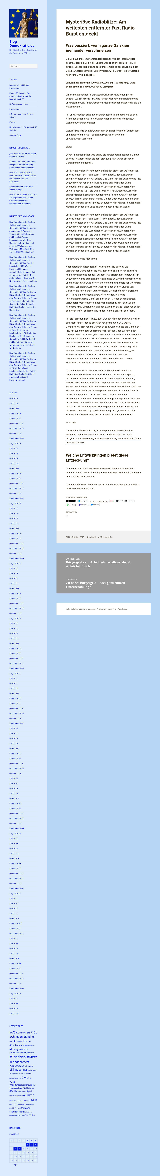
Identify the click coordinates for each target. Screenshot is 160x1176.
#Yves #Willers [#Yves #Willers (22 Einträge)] (18, 1101)
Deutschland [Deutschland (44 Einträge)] (23, 1108)
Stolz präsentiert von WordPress (113, 609)
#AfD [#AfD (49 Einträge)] (12, 1032)
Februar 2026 (15, 413)
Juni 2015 (13, 1003)
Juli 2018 (13, 838)
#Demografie (106, 537)
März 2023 (14, 588)
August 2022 (15, 618)
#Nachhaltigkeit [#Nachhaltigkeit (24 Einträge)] (28, 1088)
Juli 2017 (13, 898)
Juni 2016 (13, 943)
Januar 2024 (14, 538)
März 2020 (14, 748)
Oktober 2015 (15, 983)
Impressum (14, 109)
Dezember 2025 (16, 423)
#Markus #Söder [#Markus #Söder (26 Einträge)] (25, 1073)
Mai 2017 (13, 908)
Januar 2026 (14, 418)
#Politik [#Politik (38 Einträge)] (13, 1091)
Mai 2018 (13, 848)
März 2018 (14, 858)
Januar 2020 (14, 758)
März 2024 (14, 528)
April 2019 (13, 793)
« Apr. (15, 1164)
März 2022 (14, 643)
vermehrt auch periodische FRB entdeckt (111, 406)
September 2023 (16, 558)
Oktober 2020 (15, 718)
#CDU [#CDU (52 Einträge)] (33, 1032)
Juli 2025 (13, 448)
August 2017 (15, 893)
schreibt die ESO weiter (118, 322)
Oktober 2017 (15, 883)
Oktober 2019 (15, 773)
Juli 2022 (13, 623)
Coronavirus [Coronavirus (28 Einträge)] (29, 1105)
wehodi (92, 537)
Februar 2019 (15, 803)
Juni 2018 (13, 843)
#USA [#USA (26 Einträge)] (11, 1101)
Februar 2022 (15, 648)
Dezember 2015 (16, 973)
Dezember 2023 (16, 543)
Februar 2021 (15, 698)
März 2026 (14, 408)
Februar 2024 (15, 533)
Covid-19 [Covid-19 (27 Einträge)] (12, 1108)
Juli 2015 (13, 998)
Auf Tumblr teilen (99, 501)
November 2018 (16, 818)
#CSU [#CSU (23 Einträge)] (11, 1042)
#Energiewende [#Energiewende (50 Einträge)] (18, 1049)
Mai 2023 (13, 578)
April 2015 (13, 1013)
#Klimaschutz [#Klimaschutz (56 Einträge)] (18, 1069)
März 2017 (14, 918)
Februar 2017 (15, 923)
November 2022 (16, 608)
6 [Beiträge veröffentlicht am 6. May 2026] (19, 1148)
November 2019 (16, 768)
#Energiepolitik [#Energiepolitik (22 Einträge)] (29, 1045)
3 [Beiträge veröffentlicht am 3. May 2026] (35, 1144)
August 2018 (15, 833)
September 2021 (16, 668)
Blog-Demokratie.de (21, 43)
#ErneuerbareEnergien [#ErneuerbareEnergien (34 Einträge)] (19, 1052)
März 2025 (14, 468)
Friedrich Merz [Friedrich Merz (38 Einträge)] (16, 1111)
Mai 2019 (13, 788)
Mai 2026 (13, 398)
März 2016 (14, 958)
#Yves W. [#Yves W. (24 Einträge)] (27, 1101)
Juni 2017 (13, 903)
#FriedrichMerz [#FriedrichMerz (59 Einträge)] (19, 1062)
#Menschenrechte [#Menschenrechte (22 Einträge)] (15, 1078)
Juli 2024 (13, 508)
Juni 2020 (13, 733)
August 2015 (15, 993)
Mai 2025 (13, 458)
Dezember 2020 (16, 708)
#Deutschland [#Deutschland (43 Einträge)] (16, 1045)
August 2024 (15, 503)
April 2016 (13, 953)
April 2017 (13, 913)
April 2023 (13, 583)
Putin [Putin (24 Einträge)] (18, 1115)
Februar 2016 (15, 963)
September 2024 (16, 498)
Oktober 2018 (15, 823)
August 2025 (15, 443)
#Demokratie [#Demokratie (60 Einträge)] (22, 1041)
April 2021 (13, 688)
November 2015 (16, 978)
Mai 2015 (13, 1008)
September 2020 (16, 723)
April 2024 (13, 523)
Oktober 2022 (15, 613)
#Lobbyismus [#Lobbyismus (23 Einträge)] (13, 1073)
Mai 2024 (13, 518)
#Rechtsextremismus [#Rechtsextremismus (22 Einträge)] (16, 1096)
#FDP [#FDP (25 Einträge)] (32, 1053)
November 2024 (16, 488)
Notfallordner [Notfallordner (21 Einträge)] (28, 1112)
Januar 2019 (14, 808)
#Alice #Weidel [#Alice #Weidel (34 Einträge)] (23, 1033)
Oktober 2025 (15, 433)
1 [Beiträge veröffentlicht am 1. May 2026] (27, 1144)
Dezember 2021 (16, 658)
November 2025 (16, 428)
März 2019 (14, 798)
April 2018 (13, 853)
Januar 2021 (14, 703)
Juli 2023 (13, 568)
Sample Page (15, 135)
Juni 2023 (13, 573)
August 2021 (15, 673)
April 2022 (13, 638)
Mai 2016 (13, 948)
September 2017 (16, 888)
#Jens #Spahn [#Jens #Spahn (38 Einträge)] (16, 1066)
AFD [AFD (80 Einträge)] (34, 1100)
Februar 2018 (15, 863)
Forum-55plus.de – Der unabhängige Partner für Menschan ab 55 (20, 96)
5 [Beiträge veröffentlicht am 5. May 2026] (15, 1148)
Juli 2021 (13, 678)
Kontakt (12, 122)
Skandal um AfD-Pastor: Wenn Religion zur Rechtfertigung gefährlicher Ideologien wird (22, 165)
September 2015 (16, 988)
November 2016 (16, 933)
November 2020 (16, 713)
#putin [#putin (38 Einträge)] (30, 1091)
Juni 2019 (13, 783)
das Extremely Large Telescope (117, 306)
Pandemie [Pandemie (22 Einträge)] (12, 1115)
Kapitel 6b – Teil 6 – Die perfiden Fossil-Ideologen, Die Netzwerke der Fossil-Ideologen (23, 278)
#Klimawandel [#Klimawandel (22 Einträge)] (32, 1070)
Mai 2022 (13, 633)
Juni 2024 (13, 513)
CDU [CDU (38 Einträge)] (14, 1104)
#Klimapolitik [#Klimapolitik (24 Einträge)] (29, 1066)
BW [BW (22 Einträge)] (10, 1105)
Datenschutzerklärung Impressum (81, 609)
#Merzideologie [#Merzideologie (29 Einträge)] (15, 1088)
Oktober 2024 (15, 493)
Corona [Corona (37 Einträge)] (20, 1104)
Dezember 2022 (16, 603)
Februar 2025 (15, 473)
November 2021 (16, 663)
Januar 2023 (14, 598)
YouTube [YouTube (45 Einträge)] (30, 1115)
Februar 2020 (15, 753)
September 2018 (16, 828)
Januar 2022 (14, 653)
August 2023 (15, 563)
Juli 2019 (13, 778)
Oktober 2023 (15, 553)
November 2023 (16, 548)
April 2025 (13, 463)
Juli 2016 (13, 938)
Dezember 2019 (16, 763)
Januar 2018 (14, 868)
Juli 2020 (13, 728)
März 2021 (14, 693)
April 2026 (13, 403)
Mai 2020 (13, 738)
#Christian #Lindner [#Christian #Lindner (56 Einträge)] (22, 1036)
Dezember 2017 (16, 873)
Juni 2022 (13, 628)
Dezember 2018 (16, 813)
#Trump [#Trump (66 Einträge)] (28, 1095)
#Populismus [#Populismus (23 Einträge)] (22, 1091)
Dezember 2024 (16, 483)
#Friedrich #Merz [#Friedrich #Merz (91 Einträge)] (23, 1057)
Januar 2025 (14, 478)
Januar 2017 (14, 928)
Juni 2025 (13, 453)
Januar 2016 (14, 968)
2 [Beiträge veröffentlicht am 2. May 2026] (31, 1144)
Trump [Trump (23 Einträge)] (22, 1115)
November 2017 (16, 878)
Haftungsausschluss (18, 104)
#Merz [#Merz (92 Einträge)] (26, 1077)
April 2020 (13, 743)
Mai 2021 (13, 683)
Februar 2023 (15, 593)
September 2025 (16, 438)
